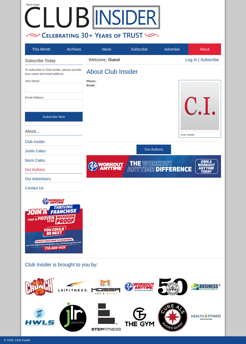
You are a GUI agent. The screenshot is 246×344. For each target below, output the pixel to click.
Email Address (34, 97)
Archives (74, 49)
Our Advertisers (38, 179)
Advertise (172, 49)
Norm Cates (35, 160)
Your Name (32, 80)
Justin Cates (35, 151)
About (205, 49)
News (106, 49)
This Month (41, 49)
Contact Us (34, 188)
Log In (191, 59)
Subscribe (139, 49)
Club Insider (35, 142)
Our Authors (154, 149)
